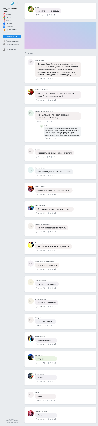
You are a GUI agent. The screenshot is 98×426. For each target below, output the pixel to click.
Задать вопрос (12, 36)
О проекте (12, 419)
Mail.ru (7, 14)
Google (7, 17)
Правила (9, 420)
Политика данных (12, 422)
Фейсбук (7, 23)
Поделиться (54, 15)
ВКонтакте (8, 27)
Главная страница (11, 41)
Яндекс (7, 20)
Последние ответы (11, 44)
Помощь (15, 420)
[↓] (51, 15)
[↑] (48, 15)
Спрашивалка (9, 49)
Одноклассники (10, 30)
